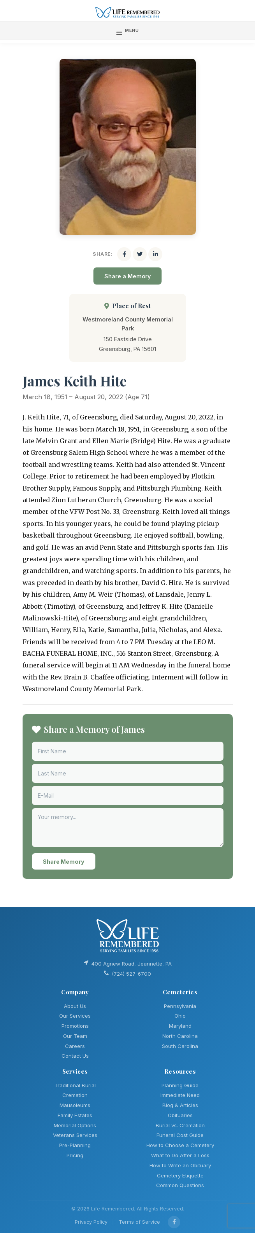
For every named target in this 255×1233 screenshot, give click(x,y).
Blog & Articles (180, 1105)
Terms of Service (139, 1222)
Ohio (180, 1016)
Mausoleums (75, 1105)
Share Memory (63, 861)
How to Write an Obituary (180, 1165)
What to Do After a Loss (180, 1155)
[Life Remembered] (127, 12)
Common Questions (180, 1185)
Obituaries (180, 1115)
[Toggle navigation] (127, 30)
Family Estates (75, 1115)
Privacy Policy (91, 1222)
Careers (75, 1046)
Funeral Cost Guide (180, 1135)
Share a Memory (127, 276)
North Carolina (180, 1036)
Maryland (180, 1026)
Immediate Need (180, 1095)
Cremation (75, 1095)
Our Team (75, 1036)
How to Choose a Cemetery (180, 1145)
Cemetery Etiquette (180, 1175)
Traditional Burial (75, 1085)
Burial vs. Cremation (180, 1125)
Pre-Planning (75, 1145)
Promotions (75, 1026)
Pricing (75, 1155)
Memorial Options (75, 1125)
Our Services (75, 1016)
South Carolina (180, 1046)
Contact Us (75, 1056)
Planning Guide (180, 1085)
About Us (75, 1006)
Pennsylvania (180, 1006)
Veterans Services (75, 1135)
